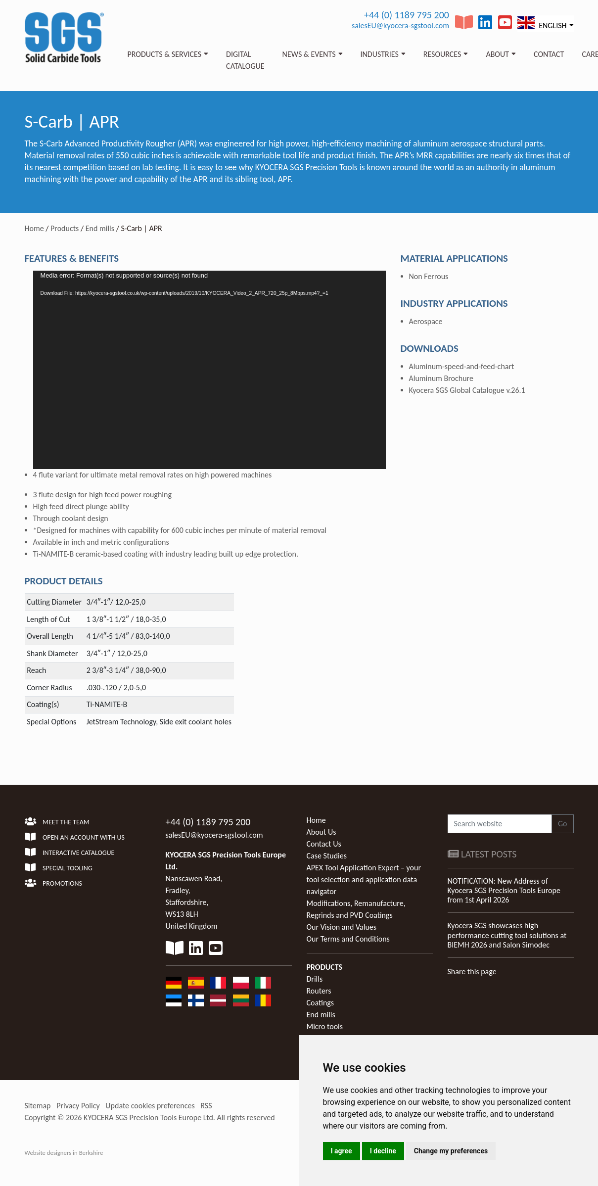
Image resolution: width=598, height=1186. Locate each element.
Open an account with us (75, 837)
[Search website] (500, 823)
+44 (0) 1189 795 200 (406, 15)
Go (562, 823)
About (497, 54)
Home (34, 228)
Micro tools (325, 1026)
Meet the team (57, 822)
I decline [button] (383, 1151)
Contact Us (324, 844)
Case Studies (327, 855)
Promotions (53, 883)
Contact (549, 54)
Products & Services (165, 54)
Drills (315, 979)
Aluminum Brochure (441, 378)
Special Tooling (58, 868)
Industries (380, 54)
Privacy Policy (78, 1105)
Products (64, 228)
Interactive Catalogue (70, 853)
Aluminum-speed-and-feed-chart (461, 366)
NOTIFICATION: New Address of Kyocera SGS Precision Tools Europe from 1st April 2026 (504, 890)
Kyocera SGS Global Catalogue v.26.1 (467, 390)
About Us (321, 832)
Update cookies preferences (149, 1105)
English (541, 23)
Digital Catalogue (245, 60)
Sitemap (38, 1105)
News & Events (309, 54)
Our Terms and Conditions (348, 939)
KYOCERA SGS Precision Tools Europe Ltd (148, 1117)
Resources (442, 54)
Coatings (320, 1002)
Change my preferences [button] (451, 1151)
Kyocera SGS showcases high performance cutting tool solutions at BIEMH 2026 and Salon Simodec (507, 935)
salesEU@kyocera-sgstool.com (400, 25)
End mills (100, 228)
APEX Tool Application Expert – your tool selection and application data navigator (364, 879)
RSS (206, 1105)
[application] (209, 370)
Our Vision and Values (342, 927)
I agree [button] (341, 1151)
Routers (319, 991)
